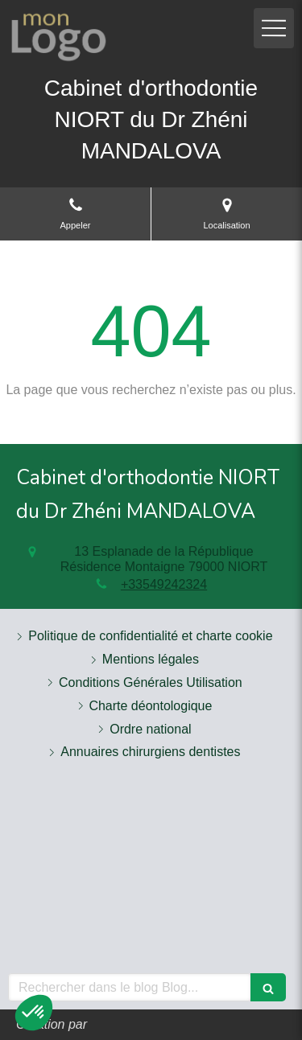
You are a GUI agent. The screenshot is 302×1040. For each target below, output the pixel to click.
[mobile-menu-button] (274, 28)
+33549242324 (164, 584)
